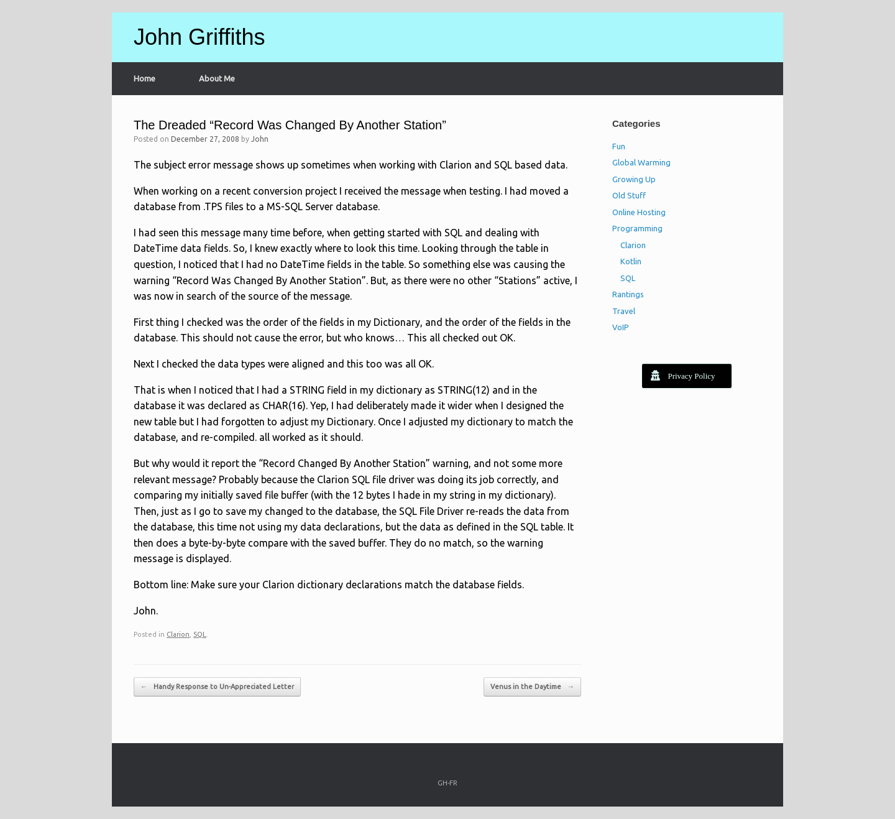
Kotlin (630, 261)
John (259, 139)
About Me (217, 78)
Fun (618, 146)
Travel (623, 311)
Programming (637, 228)
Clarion (178, 634)
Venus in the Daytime (532, 687)
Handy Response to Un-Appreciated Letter (217, 687)
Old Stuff (629, 195)
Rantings (628, 294)
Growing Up (634, 179)
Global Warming (641, 162)
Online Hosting (639, 212)
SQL (199, 634)
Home (144, 78)
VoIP (620, 327)
